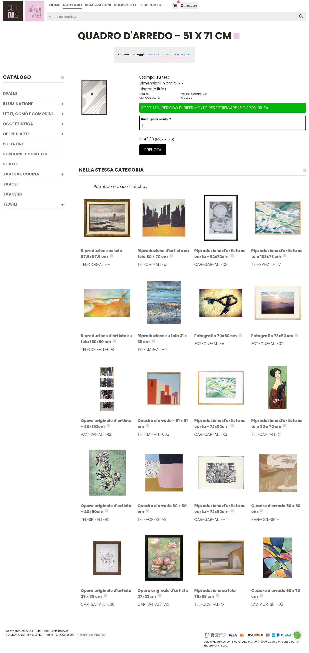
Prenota (152, 149)
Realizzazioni (98, 4)
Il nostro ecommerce (91, 635)
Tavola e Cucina (21, 174)
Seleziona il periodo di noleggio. (168, 54)
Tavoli (10, 184)
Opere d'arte (16, 134)
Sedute (10, 164)
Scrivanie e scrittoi (25, 154)
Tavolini (12, 194)
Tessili (10, 204)
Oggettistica (18, 124)
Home (54, 4)
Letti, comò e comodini (28, 114)
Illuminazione (18, 104)
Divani (10, 93)
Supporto (151, 4)
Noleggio (72, 4)
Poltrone (13, 144)
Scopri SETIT (126, 4)
